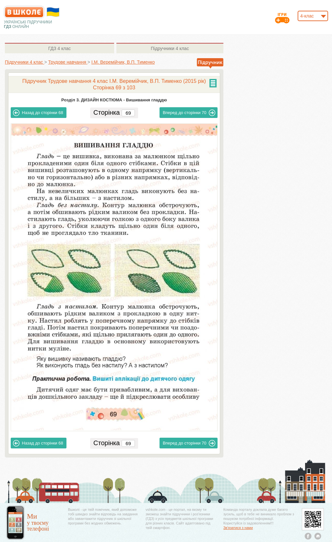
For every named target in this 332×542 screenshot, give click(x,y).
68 (38, 113)
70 (189, 113)
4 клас (59, 48)
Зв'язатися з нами (238, 528)
